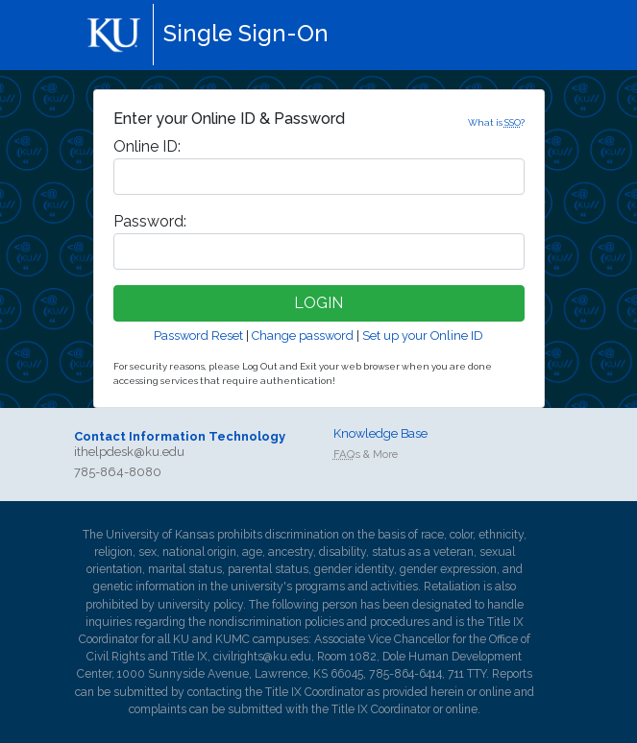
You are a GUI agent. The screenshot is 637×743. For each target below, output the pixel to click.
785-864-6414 (405, 674)
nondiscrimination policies (276, 622)
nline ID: (147, 146)
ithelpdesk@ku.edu (129, 451)
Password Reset (198, 335)
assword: (149, 221)
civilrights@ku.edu (262, 656)
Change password (303, 335)
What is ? (496, 122)
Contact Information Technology (179, 436)
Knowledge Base (380, 433)
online (495, 692)
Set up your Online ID (422, 335)
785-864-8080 (117, 472)
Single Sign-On (246, 33)
